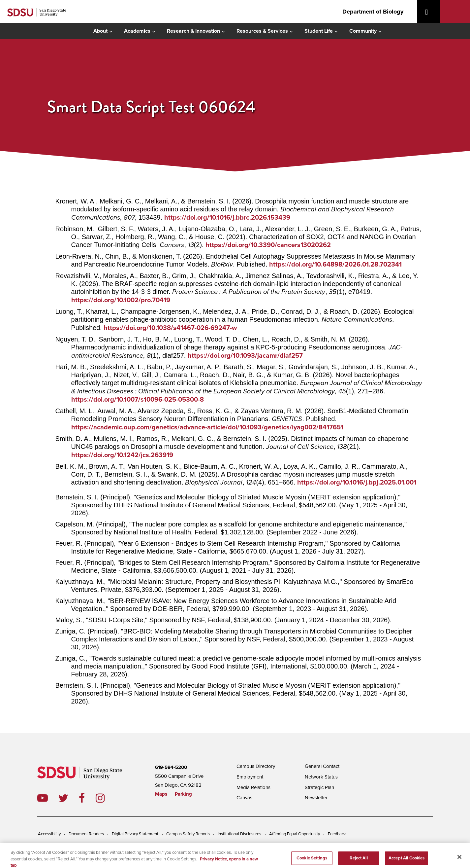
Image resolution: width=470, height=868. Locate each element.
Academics (137, 31)
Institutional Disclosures (239, 834)
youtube (42, 798)
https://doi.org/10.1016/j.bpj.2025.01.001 (356, 483)
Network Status (321, 777)
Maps (161, 794)
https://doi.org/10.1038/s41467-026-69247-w (170, 328)
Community (363, 31)
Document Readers (86, 834)
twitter (68, 798)
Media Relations (253, 787)
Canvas (244, 798)
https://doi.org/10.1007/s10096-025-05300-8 (137, 400)
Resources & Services (262, 31)
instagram (105, 798)
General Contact (322, 766)
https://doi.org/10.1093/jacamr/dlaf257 (245, 356)
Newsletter (316, 798)
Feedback (337, 834)
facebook (87, 798)
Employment (249, 777)
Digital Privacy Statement (135, 834)
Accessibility (49, 834)
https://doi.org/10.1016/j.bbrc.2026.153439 (227, 218)
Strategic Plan (319, 787)
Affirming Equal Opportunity (294, 834)
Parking (183, 794)
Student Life (318, 31)
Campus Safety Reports (188, 834)
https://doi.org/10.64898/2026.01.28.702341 (335, 265)
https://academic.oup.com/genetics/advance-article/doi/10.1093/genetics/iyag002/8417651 (207, 427)
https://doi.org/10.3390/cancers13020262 (268, 245)
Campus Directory (255, 766)
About (100, 31)
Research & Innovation (193, 31)
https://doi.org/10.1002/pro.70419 (120, 300)
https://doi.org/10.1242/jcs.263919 (122, 455)
